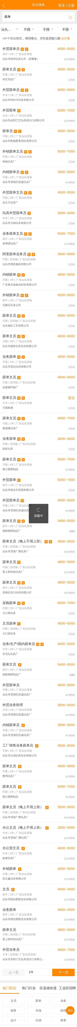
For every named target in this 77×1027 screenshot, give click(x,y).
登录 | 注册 (67, 4)
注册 (47, 993)
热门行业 (29, 940)
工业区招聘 (67, 940)
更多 (38, 979)
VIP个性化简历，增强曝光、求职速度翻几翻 (32, 38)
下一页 (63, 926)
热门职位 (9, 940)
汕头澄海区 (8, 29)
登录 (39, 993)
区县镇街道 (48, 940)
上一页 (13, 926)
